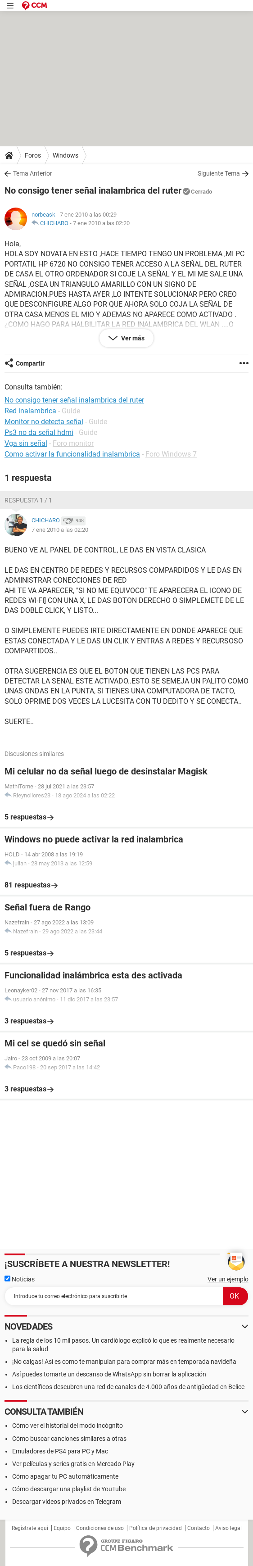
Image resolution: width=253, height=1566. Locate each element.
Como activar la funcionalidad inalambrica (72, 454)
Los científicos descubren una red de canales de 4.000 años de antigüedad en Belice (128, 1386)
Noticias (20, 1279)
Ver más (132, 338)
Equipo (62, 1528)
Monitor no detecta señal (44, 421)
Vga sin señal (26, 443)
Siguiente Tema (219, 173)
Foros (33, 155)
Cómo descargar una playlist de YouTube (69, 1489)
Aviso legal (228, 1528)
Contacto (198, 1528)
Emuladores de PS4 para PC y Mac (60, 1451)
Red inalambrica (30, 411)
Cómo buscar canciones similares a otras (69, 1438)
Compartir (30, 363)
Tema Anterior (32, 173)
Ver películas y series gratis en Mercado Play (73, 1463)
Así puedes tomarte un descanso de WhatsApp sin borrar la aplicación (109, 1374)
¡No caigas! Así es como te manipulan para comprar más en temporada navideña (124, 1361)
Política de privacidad (155, 1528)
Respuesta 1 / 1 (28, 500)
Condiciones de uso (100, 1528)
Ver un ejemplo (228, 1279)
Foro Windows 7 (171, 454)
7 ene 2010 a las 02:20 (101, 223)
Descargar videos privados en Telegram (66, 1501)
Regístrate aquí (30, 1528)
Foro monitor (73, 443)
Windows (65, 155)
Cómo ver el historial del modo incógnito (67, 1425)
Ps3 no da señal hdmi (39, 432)
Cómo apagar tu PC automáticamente (65, 1476)
